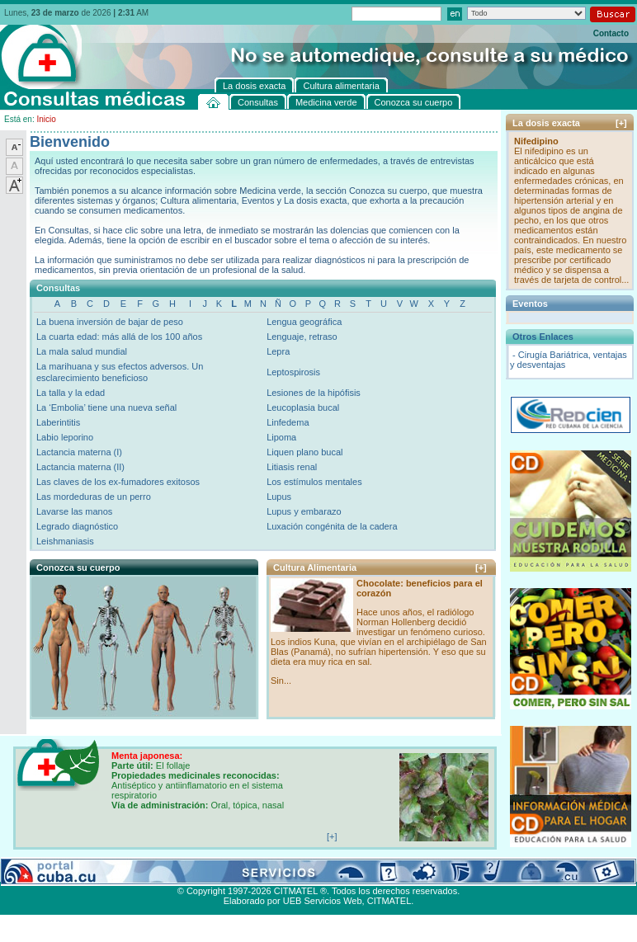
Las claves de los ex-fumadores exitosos (118, 482)
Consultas (46, 872)
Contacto (611, 33)
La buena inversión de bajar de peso (109, 322)
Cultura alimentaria (337, 872)
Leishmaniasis (65, 541)
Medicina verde (104, 872)
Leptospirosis (293, 372)
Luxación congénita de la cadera (332, 526)
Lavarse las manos (74, 511)
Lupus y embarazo (304, 511)
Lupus (279, 497)
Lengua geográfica (304, 322)
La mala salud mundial (81, 351)
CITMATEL (389, 901)
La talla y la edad (70, 393)
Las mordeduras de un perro (93, 497)
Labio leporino (64, 437)
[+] (481, 567)
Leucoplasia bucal (303, 407)
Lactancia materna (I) (79, 452)
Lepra (278, 351)
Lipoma (281, 437)
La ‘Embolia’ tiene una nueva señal (106, 407)
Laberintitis (58, 422)
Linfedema (288, 422)
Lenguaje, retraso (302, 336)
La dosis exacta (260, 872)
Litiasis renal (292, 467)
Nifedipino (536, 141)
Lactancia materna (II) (80, 467)
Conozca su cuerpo (182, 872)
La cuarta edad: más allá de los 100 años (119, 336)
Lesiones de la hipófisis (314, 393)
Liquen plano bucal (304, 452)
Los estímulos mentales (314, 482)
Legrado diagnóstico (77, 526)
